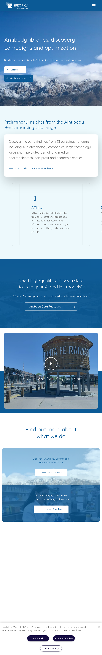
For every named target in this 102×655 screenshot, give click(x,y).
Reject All (38, 638)
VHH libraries (12, 70)
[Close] (99, 627)
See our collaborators (16, 78)
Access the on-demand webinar (34, 170)
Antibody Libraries (55, 461)
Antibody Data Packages (45, 308)
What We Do (55, 474)
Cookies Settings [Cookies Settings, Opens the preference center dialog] (51, 648)
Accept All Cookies (64, 638)
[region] (51, 639)
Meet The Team (55, 511)
